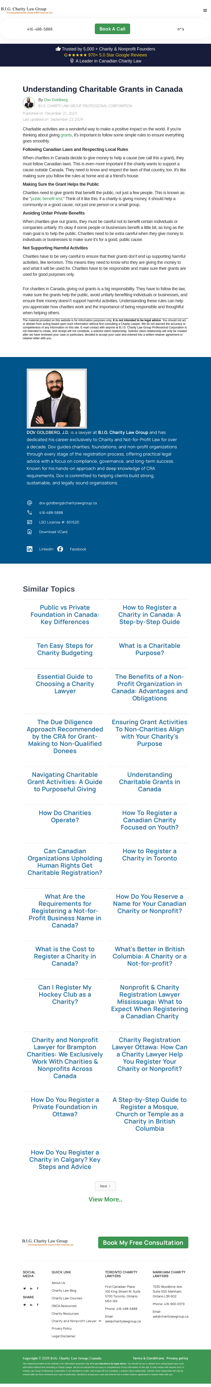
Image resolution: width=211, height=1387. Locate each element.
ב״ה (180, 32)
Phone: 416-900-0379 (169, 1313)
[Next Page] (105, 1189)
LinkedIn (46, 552)
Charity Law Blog (64, 1299)
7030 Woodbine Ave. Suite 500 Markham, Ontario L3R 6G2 (168, 1300)
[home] (43, 12)
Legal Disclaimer (64, 1345)
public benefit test (46, 201)
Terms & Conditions (148, 1367)
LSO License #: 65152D (59, 525)
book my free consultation (148, 1248)
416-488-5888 (39, 32)
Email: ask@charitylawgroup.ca (123, 1327)
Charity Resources (65, 1322)
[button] (205, 12)
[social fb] (37, 1297)
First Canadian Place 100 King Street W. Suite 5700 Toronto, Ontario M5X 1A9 (123, 1303)
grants (66, 138)
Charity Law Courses (67, 1307)
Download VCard (53, 534)
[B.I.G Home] (64, 1248)
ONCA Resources (64, 1315)
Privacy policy (177, 1367)
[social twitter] (24, 1297)
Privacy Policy (62, 1337)
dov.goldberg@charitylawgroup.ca (68, 506)
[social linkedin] (31, 1297)
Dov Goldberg (56, 103)
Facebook (78, 552)
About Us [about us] (58, 1292)
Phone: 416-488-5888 (121, 1318)
